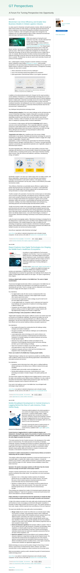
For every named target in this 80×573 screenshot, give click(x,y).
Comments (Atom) (19, 569)
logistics (26, 240)
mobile (31, 563)
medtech (22, 396)
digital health (15, 396)
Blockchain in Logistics (32, 63)
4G (13, 563)
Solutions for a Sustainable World (38, 390)
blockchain (19, 240)
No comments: (28, 238)
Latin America (27, 563)
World (45, 234)
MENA (25, 396)
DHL (23, 240)
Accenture (15, 240)
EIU (19, 396)
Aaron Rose (12, 233)
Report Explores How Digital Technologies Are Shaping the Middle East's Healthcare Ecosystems (30, 248)
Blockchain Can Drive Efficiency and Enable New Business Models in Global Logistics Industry (27, 23)
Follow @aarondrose (60, 34)
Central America (17, 563)
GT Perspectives (21, 6)
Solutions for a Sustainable (37, 234)
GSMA (22, 563)
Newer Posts (12, 567)
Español (47, 427)
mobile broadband (37, 563)
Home (30, 567)
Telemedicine (30, 396)
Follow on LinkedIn (61, 30)
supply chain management (33, 240)
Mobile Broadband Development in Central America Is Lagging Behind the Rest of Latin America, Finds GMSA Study (29, 405)
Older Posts (48, 567)
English (41, 427)
